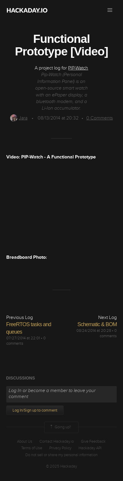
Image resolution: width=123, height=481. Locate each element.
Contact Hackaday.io (56, 441)
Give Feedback (93, 441)
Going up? (60, 427)
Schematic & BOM (97, 324)
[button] (110, 10)
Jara (18, 118)
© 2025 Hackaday (61, 466)
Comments (99, 118)
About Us (24, 441)
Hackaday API (90, 448)
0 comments (108, 333)
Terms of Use (31, 448)
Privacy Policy (60, 448)
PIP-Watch (78, 68)
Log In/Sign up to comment (35, 410)
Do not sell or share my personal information (61, 455)
